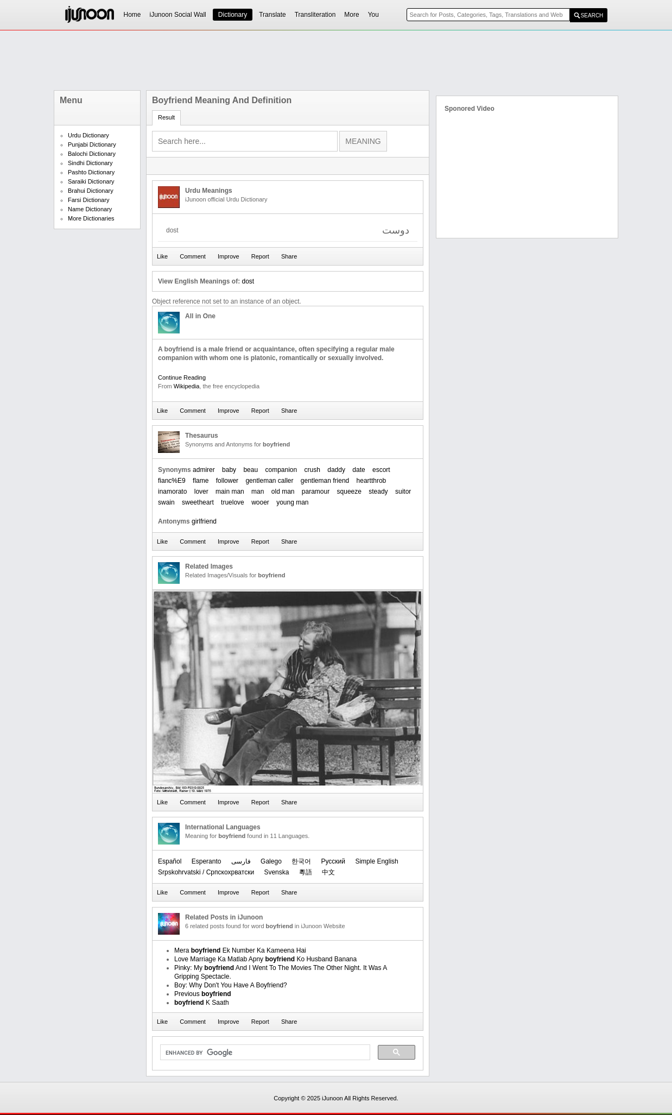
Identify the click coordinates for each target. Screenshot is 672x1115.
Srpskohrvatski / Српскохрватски (206, 872)
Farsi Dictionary (88, 200)
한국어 (301, 861)
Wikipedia (187, 386)
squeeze (349, 491)
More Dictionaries (91, 218)
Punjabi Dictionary (92, 144)
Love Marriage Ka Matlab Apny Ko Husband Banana (265, 959)
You (373, 14)
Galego (271, 861)
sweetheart (198, 502)
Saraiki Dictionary (91, 181)
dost (248, 281)
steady (378, 491)
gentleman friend (325, 480)
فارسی (241, 861)
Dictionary (232, 14)
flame (200, 480)
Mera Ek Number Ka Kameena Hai (240, 950)
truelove (232, 502)
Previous (202, 994)
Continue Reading (182, 377)
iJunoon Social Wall (178, 14)
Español (169, 861)
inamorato (172, 491)
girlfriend (204, 521)
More (351, 14)
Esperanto (206, 861)
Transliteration (315, 14)
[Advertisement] (336, 60)
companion (281, 470)
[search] (264, 1052)
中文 (328, 872)
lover (201, 491)
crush (312, 470)
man (257, 491)
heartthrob (371, 480)
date (358, 470)
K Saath (201, 1002)
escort (381, 470)
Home (132, 14)
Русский (333, 861)
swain (166, 502)
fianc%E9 (172, 480)
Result (166, 117)
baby (229, 470)
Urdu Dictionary (88, 135)
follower (227, 480)
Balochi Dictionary (92, 153)
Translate (272, 14)
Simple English (376, 861)
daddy (336, 470)
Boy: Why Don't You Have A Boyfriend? (230, 985)
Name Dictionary (90, 209)
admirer (204, 470)
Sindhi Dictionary (90, 163)
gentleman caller (269, 480)
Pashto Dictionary (91, 172)
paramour (315, 491)
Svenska (276, 872)
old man (283, 491)
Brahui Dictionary (90, 190)
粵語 (305, 872)
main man (229, 491)
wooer (260, 502)
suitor (403, 491)
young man (292, 502)
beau (250, 470)
